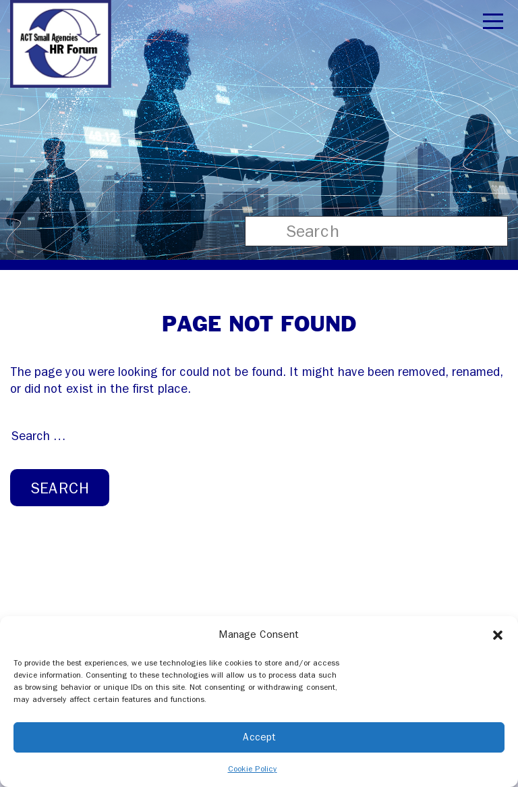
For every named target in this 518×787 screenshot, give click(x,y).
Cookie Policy (252, 769)
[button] (498, 634)
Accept (259, 737)
